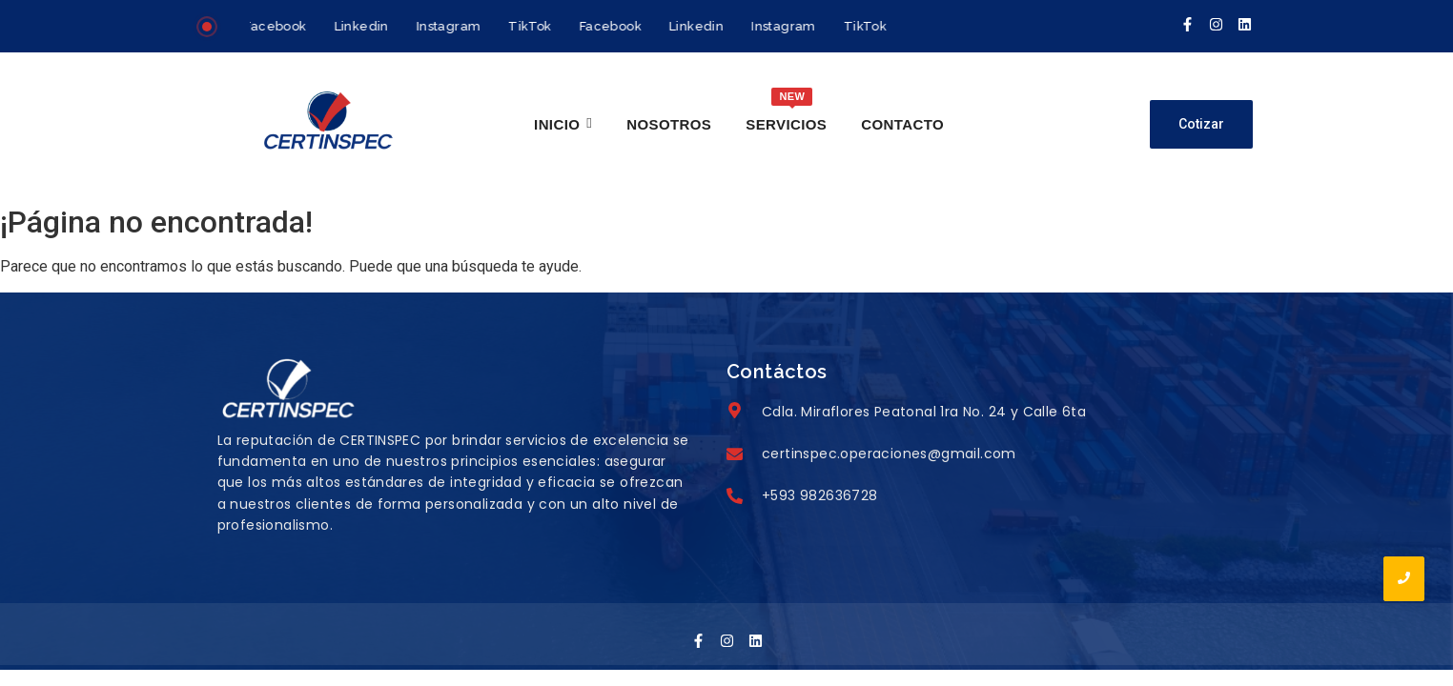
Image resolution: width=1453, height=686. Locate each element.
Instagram (451, 26)
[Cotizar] (1201, 124)
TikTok (532, 26)
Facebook (278, 26)
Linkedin (364, 26)
